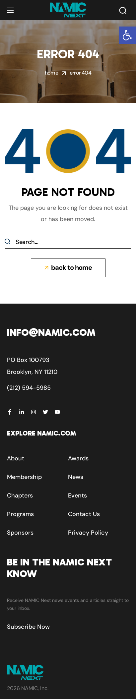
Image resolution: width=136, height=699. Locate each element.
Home (51, 72)
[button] (127, 35)
